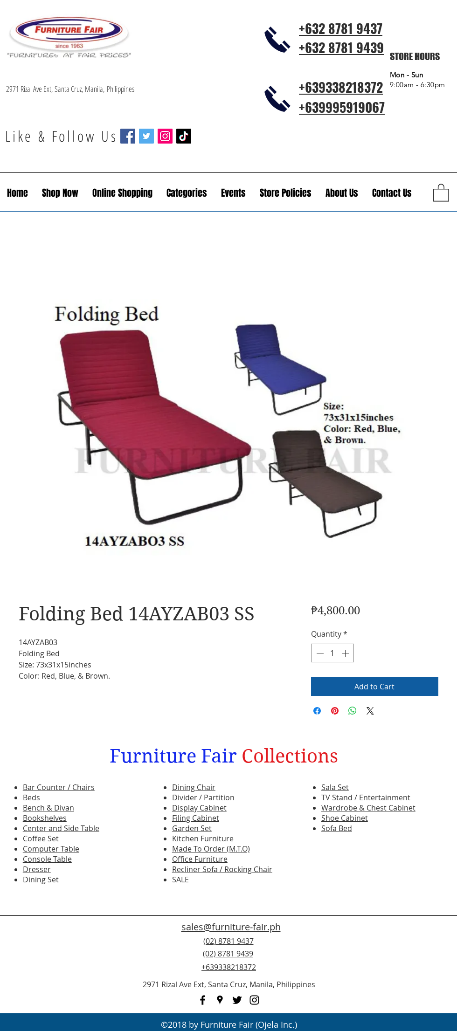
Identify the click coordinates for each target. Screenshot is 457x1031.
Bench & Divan (48, 808)
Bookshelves (45, 818)
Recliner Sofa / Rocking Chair (222, 869)
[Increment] (346, 653)
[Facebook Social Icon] (127, 136)
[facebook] (202, 1000)
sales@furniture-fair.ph (231, 927)
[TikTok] (183, 136)
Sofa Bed (336, 828)
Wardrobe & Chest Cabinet (368, 808)
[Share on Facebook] (317, 710)
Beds (31, 797)
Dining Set (41, 879)
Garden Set (192, 828)
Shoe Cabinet (344, 818)
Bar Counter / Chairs (59, 787)
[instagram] (254, 1000)
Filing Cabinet (195, 818)
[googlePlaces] (220, 1000)
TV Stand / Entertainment (365, 797)
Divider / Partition (203, 797)
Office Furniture (200, 859)
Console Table (47, 859)
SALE (180, 879)
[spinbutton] (332, 653)
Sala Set (335, 787)
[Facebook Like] (394, 959)
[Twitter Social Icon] (146, 136)
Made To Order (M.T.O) (211, 849)
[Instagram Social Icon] (165, 136)
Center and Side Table (61, 828)
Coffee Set (41, 838)
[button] (233, 193)
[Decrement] (318, 653)
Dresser (37, 869)
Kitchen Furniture (203, 838)
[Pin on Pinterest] (334, 710)
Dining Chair (193, 787)
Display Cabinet (199, 808)
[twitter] (237, 1000)
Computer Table (51, 849)
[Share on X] (370, 710)
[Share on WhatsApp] (352, 710)
